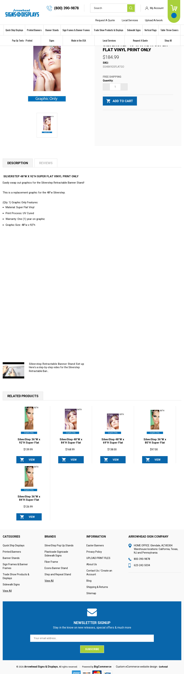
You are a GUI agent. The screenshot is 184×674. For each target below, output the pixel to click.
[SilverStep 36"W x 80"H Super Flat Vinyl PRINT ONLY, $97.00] (154, 422)
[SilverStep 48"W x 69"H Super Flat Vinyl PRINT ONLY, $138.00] (113, 422)
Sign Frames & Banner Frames (76, 30)
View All (7, 592)
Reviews (46, 164)
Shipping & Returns (97, 588)
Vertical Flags (150, 30)
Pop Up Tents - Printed (22, 40)
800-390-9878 (142, 560)
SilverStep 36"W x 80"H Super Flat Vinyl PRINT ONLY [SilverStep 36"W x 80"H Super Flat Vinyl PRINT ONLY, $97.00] (154, 444)
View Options (31, 462)
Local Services (130, 20)
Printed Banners (34, 30)
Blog (88, 582)
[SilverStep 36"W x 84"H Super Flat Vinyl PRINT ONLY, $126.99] (29, 480)
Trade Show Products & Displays (108, 30)
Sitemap (91, 594)
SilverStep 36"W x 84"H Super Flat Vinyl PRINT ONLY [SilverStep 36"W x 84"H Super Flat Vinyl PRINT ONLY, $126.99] (29, 501)
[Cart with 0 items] (174, 11)
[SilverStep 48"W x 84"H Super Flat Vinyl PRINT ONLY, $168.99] (71, 422)
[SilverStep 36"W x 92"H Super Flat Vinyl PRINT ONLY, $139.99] (29, 422)
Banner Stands (52, 30)
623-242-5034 (142, 566)
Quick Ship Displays (14, 30)
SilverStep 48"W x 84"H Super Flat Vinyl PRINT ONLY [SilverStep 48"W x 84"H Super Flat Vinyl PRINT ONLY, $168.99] (70, 444)
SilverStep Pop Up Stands (59, 546)
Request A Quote (105, 20)
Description (17, 164)
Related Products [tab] (22, 397)
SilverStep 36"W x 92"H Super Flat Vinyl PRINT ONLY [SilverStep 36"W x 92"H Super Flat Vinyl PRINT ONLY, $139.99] (29, 444)
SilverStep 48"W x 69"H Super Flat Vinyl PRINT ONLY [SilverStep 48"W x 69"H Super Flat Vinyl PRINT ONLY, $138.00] (113, 444)
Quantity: (108, 82)
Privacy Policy (94, 553)
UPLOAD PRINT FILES (98, 559)
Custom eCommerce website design (136, 668)
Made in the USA (78, 40)
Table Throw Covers (169, 30)
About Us (91, 565)
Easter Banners (95, 546)
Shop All (168, 40)
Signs (51, 40)
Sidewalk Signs (134, 30)
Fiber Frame (51, 563)
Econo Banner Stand (56, 569)
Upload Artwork (154, 20)
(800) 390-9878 (66, 8)
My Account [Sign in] (157, 8)
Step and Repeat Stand (58, 575)
